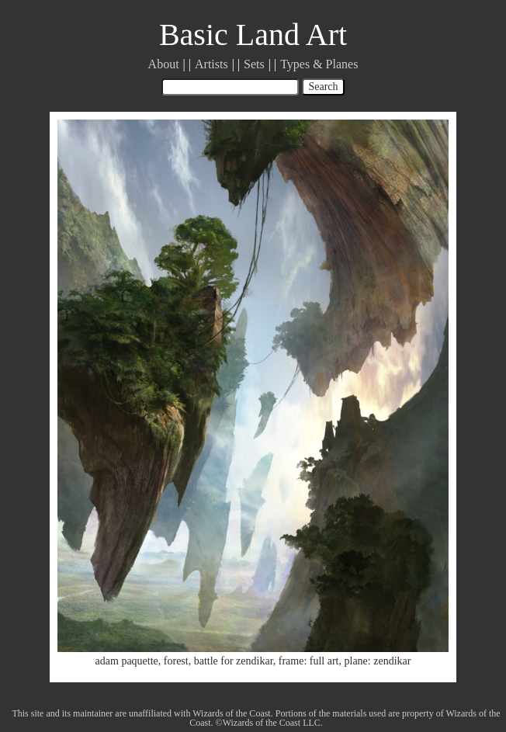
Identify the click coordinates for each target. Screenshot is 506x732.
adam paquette (126, 661)
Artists (211, 64)
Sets (254, 64)
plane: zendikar (378, 661)
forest (176, 661)
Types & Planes (319, 64)
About (163, 64)
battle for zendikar (233, 661)
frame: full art (309, 661)
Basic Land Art (253, 34)
